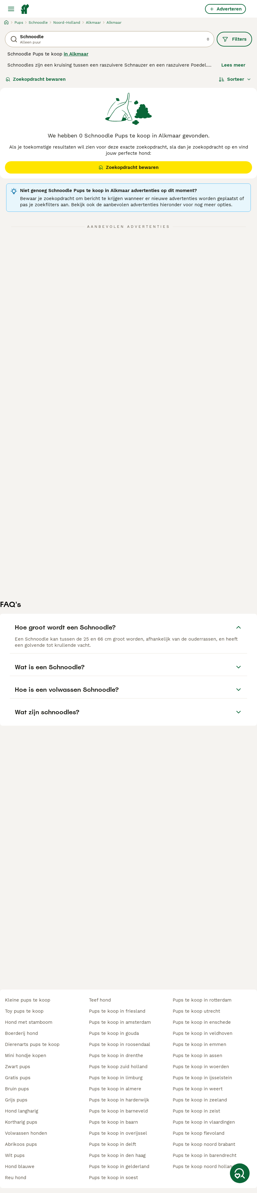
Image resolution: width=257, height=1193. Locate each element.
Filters (234, 39)
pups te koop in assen (197, 1055)
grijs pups (16, 1100)
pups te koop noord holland (204, 1166)
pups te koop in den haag (117, 1155)
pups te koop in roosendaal (119, 1044)
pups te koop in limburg (116, 1077)
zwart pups (17, 1066)
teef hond (100, 1000)
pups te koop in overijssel (118, 1133)
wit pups (15, 1155)
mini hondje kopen (25, 1055)
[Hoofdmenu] (11, 9)
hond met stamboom (28, 1022)
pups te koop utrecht (196, 1011)
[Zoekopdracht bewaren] (240, 1173)
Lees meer (233, 65)
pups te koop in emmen (199, 1044)
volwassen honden (26, 1133)
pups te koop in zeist (196, 1111)
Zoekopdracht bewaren (36, 79)
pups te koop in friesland (117, 1011)
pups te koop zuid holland (118, 1066)
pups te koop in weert (198, 1089)
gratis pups (17, 1077)
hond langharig (21, 1111)
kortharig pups (21, 1122)
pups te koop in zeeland (200, 1100)
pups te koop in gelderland (119, 1166)
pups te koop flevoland (198, 1133)
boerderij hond (21, 1033)
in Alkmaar (76, 54)
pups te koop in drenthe (116, 1055)
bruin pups (17, 1089)
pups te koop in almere (115, 1089)
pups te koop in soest (113, 1177)
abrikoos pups (21, 1144)
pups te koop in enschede (202, 1022)
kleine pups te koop (27, 1000)
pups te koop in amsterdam (120, 1022)
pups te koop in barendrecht (204, 1155)
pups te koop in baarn (113, 1122)
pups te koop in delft (112, 1144)
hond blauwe (19, 1166)
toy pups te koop (24, 1011)
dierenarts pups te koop (32, 1044)
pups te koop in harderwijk (119, 1100)
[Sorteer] (235, 79)
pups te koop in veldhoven (202, 1033)
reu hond (15, 1177)
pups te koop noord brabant (204, 1144)
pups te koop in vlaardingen (204, 1122)
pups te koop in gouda (114, 1033)
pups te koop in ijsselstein (202, 1077)
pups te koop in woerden (201, 1066)
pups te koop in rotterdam (202, 1000)
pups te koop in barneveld (118, 1111)
